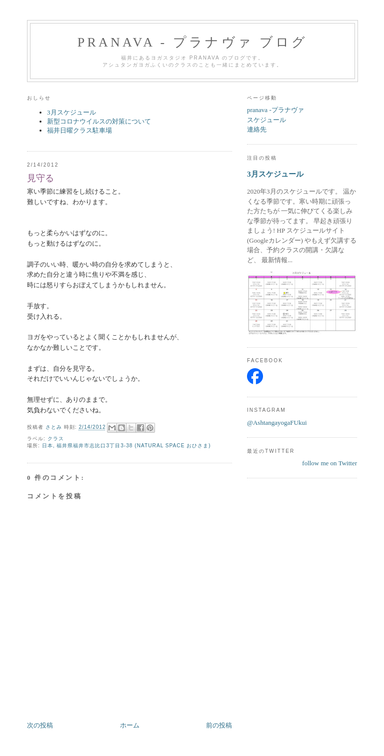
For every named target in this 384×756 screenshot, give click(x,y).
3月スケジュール (71, 112)
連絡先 (256, 129)
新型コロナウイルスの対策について (99, 121)
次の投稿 (40, 725)
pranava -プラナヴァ (275, 110)
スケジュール (266, 120)
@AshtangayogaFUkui (277, 422)
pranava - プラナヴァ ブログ (193, 42)
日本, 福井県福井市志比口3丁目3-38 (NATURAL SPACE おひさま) (126, 445)
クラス (56, 438)
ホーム (130, 725)
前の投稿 (219, 725)
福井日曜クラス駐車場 (79, 130)
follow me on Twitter (329, 463)
